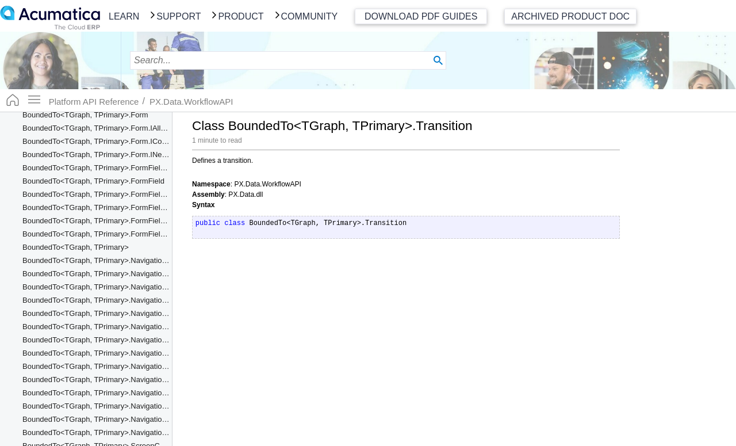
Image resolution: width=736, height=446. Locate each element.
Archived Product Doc (570, 16)
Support (178, 16)
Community (309, 16)
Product (240, 16)
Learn (124, 16)
